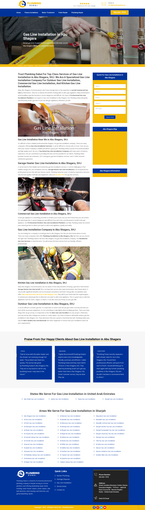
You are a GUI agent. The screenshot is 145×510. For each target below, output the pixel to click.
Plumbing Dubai (67, 507)
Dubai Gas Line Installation (86, 399)
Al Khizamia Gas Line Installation (34, 458)
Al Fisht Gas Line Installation (33, 423)
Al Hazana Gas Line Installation (34, 434)
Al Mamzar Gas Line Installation (70, 416)
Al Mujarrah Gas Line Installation (70, 434)
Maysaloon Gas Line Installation (106, 416)
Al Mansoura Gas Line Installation (71, 423)
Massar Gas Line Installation (105, 448)
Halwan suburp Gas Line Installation (71, 462)
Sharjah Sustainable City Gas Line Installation (110, 430)
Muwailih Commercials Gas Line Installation (110, 423)
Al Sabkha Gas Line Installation (70, 448)
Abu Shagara (28, 65)
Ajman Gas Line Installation (60, 399)
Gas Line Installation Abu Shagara (47, 65)
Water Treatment (48, 12)
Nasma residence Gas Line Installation (108, 451)
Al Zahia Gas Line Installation (105, 444)
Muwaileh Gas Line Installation (106, 419)
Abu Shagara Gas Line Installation (35, 416)
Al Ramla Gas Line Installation (69, 441)
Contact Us (61, 490)
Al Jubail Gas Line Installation (33, 448)
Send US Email (104, 498)
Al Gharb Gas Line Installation (33, 430)
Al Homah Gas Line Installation (34, 441)
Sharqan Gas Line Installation (105, 437)
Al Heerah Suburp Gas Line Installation (36, 437)
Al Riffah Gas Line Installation (69, 444)
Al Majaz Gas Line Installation (33, 462)
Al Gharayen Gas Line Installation (35, 426)
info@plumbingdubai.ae (116, 5)
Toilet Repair (63, 12)
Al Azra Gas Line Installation (33, 419)
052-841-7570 (120, 12)
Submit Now (110, 117)
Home (18, 12)
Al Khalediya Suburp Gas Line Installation (37, 455)
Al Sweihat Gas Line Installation (70, 451)
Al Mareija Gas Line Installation (70, 426)
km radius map (110, 147)
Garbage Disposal (63, 479)
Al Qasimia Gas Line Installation (70, 458)
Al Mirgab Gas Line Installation (70, 430)
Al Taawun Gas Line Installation (70, 455)
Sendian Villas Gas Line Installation (107, 455)
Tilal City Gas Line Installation (105, 441)
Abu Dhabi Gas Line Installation (34, 399)
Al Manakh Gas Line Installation (70, 419)
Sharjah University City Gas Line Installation (110, 434)
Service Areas (61, 486)
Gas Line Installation (64, 483)
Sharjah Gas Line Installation (114, 399)
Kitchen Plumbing (63, 476)
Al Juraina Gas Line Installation (34, 451)
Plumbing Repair (77, 12)
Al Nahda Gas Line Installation (69, 437)
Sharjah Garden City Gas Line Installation (109, 426)
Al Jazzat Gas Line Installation (33, 444)
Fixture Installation (31, 12)
